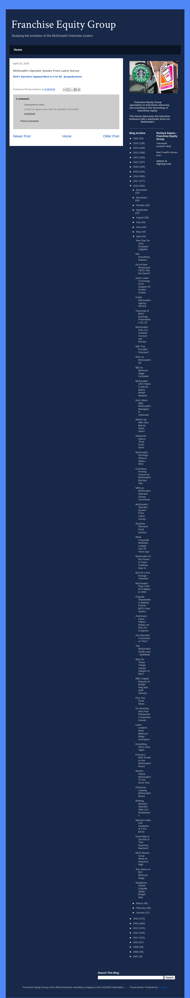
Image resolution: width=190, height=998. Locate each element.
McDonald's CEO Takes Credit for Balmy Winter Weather (143, 388)
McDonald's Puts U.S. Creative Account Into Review (142, 334)
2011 (136, 937)
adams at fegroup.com (164, 162)
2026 (136, 138)
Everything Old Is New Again (142, 747)
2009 (136, 947)
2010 (136, 942)
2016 (136, 185)
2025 (136, 143)
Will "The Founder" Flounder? (142, 349)
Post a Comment (30, 121)
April (139, 236)
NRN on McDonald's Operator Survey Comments (143, 494)
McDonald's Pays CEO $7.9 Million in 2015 (143, 588)
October (140, 205)
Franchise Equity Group (63, 24)
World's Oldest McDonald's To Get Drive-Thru (143, 777)
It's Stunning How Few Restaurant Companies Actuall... (143, 714)
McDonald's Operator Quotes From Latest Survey (141, 511)
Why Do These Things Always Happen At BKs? (142, 666)
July (138, 222)
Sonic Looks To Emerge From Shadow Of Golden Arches (142, 285)
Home (18, 49)
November (141, 197)
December (141, 190)
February (141, 908)
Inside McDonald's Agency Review (143, 301)
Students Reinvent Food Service (141, 528)
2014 (136, 923)
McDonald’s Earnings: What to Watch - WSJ (142, 458)
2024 (136, 148)
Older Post (111, 136)
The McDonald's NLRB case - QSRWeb (143, 650)
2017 (136, 181)
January (140, 912)
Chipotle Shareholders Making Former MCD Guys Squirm (143, 604)
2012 (136, 932)
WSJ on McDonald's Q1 (143, 360)
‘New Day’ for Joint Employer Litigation (142, 245)
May (138, 231)
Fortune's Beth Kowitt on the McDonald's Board (143, 760)
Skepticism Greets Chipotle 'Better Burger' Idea (141, 890)
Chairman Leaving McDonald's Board (143, 792)
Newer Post (22, 136)
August (140, 217)
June (139, 227)
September (142, 209)
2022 (136, 157)
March (139, 903)
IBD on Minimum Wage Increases (142, 372)
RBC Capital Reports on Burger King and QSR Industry (142, 686)
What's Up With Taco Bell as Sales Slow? (142, 425)
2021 (136, 162)
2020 (136, 166)
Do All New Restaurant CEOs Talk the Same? (142, 269)
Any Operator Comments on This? (142, 638)
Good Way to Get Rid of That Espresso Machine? (142, 842)
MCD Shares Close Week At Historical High (142, 858)
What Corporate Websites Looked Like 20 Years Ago (142, 544)
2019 (136, 171)
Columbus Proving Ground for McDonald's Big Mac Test (143, 476)
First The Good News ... (141, 701)
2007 (136, 956)
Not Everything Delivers (142, 257)
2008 (136, 951)
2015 (136, 918)
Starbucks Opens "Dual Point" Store (140, 442)
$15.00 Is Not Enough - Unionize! (142, 575)
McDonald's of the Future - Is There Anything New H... (143, 562)
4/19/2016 (29, 114)
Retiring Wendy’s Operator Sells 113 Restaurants (142, 808)
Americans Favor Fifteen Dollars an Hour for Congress (142, 623)
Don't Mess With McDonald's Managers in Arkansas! (143, 407)
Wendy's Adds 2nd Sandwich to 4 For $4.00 (143, 826)
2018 (136, 176)
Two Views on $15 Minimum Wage (142, 873)
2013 (136, 928)
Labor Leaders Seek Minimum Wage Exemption (142, 732)
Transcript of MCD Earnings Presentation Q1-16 (143, 316)
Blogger (162, 987)
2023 (136, 152)
